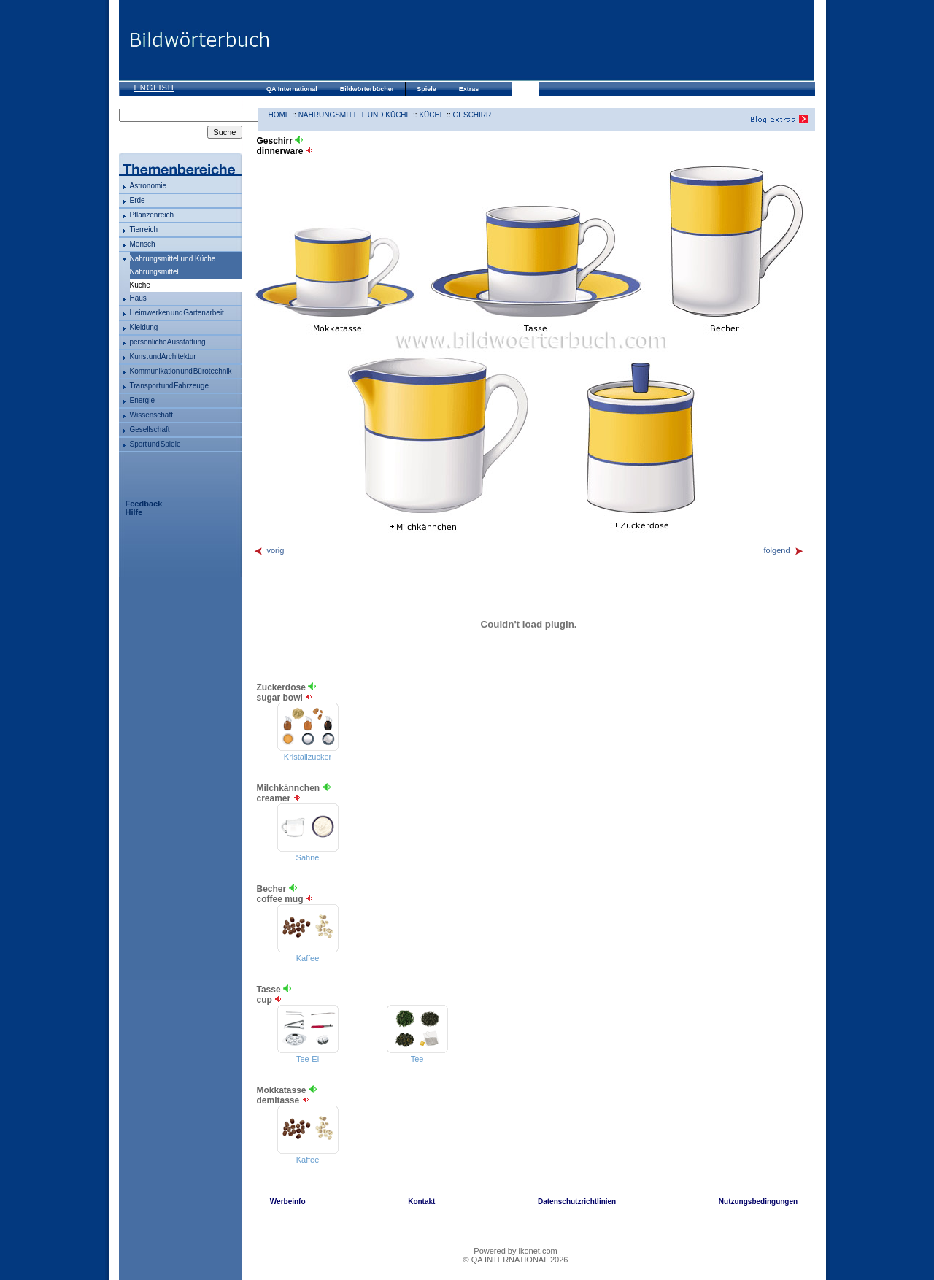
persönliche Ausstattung (168, 342)
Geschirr (472, 115)
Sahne (308, 857)
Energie (142, 400)
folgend (783, 550)
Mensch (142, 244)
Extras (469, 89)
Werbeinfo (288, 1202)
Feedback (144, 503)
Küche (431, 115)
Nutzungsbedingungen (758, 1202)
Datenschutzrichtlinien (577, 1202)
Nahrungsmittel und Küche (173, 259)
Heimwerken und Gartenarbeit (177, 313)
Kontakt (421, 1202)
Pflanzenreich (152, 215)
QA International (291, 89)
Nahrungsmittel (154, 272)
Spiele (426, 89)
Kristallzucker (307, 756)
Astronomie (148, 186)
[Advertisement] (542, 40)
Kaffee (308, 958)
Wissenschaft (151, 415)
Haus (138, 298)
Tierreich (144, 229)
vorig (269, 550)
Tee (417, 1059)
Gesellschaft (150, 429)
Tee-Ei (307, 1059)
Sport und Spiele (155, 444)
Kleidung (144, 327)
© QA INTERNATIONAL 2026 (515, 1259)
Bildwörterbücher (367, 89)
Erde (137, 200)
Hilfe (134, 512)
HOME (279, 115)
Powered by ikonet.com (515, 1250)
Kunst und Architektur (163, 356)
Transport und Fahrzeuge (169, 386)
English (154, 87)
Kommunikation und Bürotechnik (181, 371)
